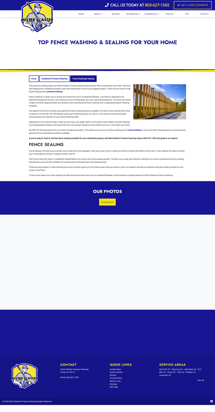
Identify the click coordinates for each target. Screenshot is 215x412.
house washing (134, 130)
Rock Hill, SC (164, 369)
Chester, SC (191, 372)
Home (33, 78)
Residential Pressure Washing (54, 78)
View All (200, 380)
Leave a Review (116, 372)
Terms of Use (115, 381)
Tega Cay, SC (177, 369)
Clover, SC (171, 372)
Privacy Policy (116, 378)
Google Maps (115, 369)
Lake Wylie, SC (190, 369)
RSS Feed (114, 387)
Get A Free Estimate (192, 5)
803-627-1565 (157, 5)
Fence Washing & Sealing (83, 78)
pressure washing (54, 91)
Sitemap (113, 384)
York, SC (180, 372)
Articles (113, 375)
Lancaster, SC (165, 375)
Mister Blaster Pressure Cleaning (23, 408)
